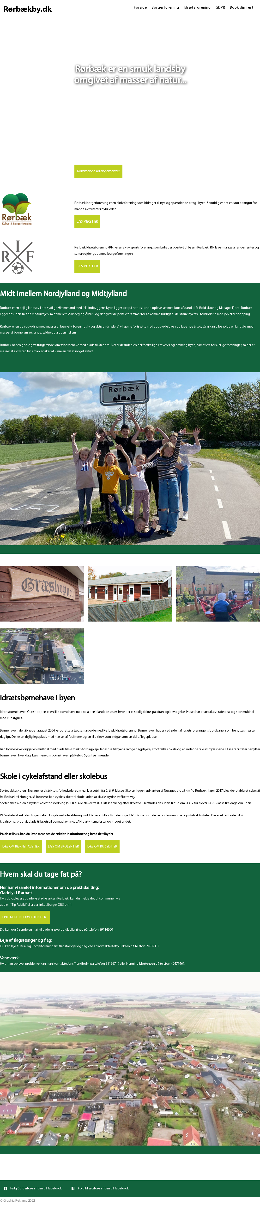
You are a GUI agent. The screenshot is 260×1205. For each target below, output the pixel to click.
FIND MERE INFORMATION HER (25, 917)
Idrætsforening (197, 8)
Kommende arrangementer (98, 171)
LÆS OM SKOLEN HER (63, 846)
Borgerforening (165, 8)
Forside (140, 8)
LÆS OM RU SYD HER (102, 846)
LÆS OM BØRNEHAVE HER (21, 846)
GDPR (220, 8)
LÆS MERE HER (87, 222)
